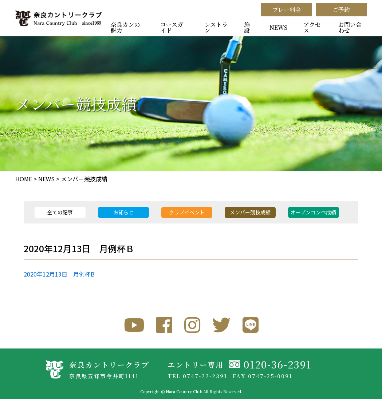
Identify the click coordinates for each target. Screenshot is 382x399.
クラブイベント (187, 212)
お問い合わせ (350, 27)
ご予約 (341, 9)
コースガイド (171, 27)
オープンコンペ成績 (313, 212)
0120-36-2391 (277, 364)
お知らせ (123, 212)
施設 (247, 27)
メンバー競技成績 (84, 178)
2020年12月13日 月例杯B (59, 274)
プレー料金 (286, 9)
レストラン (216, 27)
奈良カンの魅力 (125, 27)
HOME (23, 178)
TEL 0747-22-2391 (197, 376)
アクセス (312, 27)
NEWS (278, 27)
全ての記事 (60, 212)
